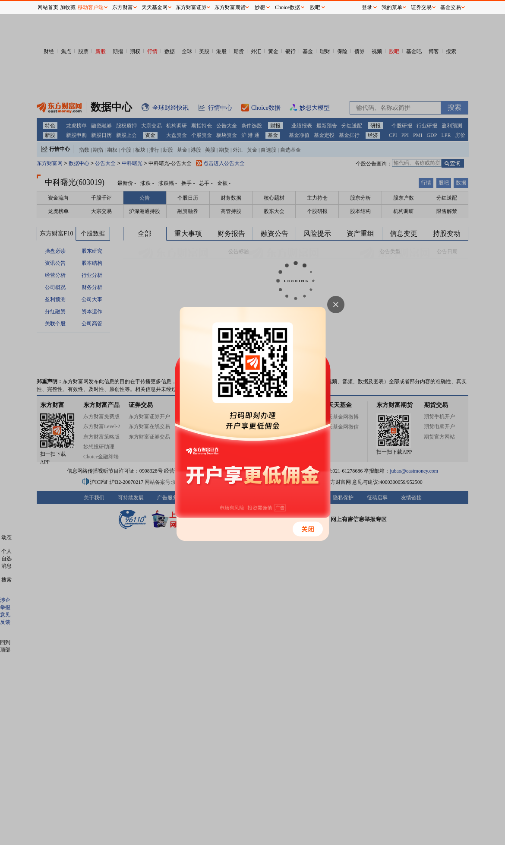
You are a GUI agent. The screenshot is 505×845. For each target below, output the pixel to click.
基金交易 (450, 7)
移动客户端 (91, 7)
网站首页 (48, 7)
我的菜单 (392, 7)
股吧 (315, 7)
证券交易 (421, 7)
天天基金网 (154, 7)
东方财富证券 (191, 7)
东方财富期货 (230, 7)
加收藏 (68, 7)
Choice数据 (287, 7)
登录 (367, 7)
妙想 (260, 7)
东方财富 (122, 7)
